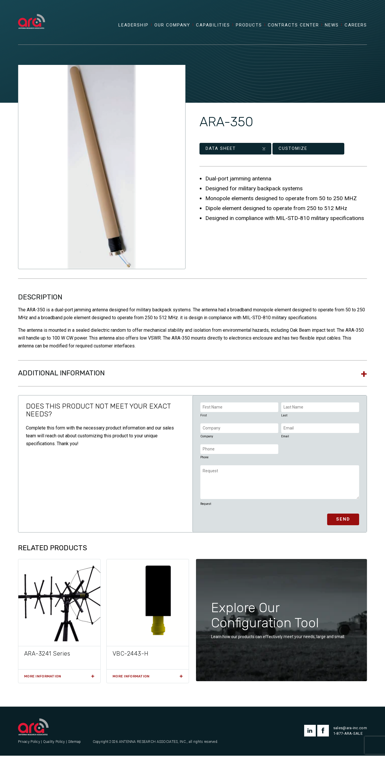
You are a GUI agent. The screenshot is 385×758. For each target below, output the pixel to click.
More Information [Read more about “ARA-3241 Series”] (42, 679)
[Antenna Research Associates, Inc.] (33, 16)
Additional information (61, 375)
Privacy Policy (29, 744)
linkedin (310, 733)
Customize (273, 150)
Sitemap (74, 744)
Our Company (172, 27)
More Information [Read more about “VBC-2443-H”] (131, 679)
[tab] (192, 375)
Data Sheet (221, 150)
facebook (323, 733)
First (203, 417)
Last (284, 417)
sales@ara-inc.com (350, 730)
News (332, 27)
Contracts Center (293, 27)
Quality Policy (54, 744)
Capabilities (213, 27)
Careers (356, 27)
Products (249, 27)
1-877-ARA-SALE (348, 735)
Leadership (133, 27)
